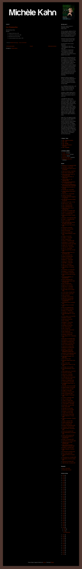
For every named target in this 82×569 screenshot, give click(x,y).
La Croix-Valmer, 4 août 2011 (68, 309)
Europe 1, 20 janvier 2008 (67, 420)
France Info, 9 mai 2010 (67, 372)
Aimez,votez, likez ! (66, 157)
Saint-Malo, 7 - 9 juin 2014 (67, 262)
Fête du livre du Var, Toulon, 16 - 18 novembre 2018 (68, 175)
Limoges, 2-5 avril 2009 (67, 390)
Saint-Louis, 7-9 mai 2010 (67, 374)
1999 (64, 506)
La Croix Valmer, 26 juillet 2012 (68, 292)
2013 (64, 487)
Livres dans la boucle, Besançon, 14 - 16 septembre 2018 (68, 182)
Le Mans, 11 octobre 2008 (67, 400)
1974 (64, 547)
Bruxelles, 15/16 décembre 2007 (68, 425)
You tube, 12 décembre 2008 (68, 397)
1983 (64, 525)
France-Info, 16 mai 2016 (67, 227)
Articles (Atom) (14, 48)
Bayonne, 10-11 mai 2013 (67, 285)
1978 (64, 540)
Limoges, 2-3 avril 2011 (67, 323)
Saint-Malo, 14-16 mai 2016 (67, 229)
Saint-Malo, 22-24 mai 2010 (67, 367)
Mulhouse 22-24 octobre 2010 (68, 347)
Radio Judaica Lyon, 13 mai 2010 (69, 371)
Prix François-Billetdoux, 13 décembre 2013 (67, 277)
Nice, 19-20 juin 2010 (66, 358)
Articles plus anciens (52, 46)
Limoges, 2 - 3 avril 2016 (67, 237)
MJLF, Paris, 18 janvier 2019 (68, 172)
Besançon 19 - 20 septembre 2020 (69, 165)
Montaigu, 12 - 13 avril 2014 (67, 271)
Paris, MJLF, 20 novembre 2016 (68, 210)
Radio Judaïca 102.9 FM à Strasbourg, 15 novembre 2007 (68, 445)
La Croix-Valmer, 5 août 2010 (68, 354)
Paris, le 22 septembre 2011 (67, 307)
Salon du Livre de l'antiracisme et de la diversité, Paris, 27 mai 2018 (69, 185)
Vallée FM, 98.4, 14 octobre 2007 (68, 462)
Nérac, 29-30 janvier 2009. (67, 393)
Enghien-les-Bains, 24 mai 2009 (68, 387)
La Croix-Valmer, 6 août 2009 (68, 381)
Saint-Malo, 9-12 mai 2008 (67, 408)
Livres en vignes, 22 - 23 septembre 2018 (67, 180)
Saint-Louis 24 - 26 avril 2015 (68, 246)
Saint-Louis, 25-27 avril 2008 (68, 409)
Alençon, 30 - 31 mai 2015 (67, 245)
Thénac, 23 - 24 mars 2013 (67, 288)
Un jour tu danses (65, 154)
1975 (64, 545)
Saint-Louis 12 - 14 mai (66, 203)
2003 (64, 503)
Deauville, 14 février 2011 (67, 334)
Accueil (31, 46)
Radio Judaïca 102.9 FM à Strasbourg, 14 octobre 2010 (68, 351)
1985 (64, 524)
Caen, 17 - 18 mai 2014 (67, 264)
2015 (64, 484)
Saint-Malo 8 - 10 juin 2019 (67, 167)
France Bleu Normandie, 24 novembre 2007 (67, 437)
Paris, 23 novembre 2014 (67, 255)
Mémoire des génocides (67, 158)
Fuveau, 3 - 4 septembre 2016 (68, 219)
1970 (64, 554)
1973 (64, 548)
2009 (64, 494)
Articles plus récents (10, 46)
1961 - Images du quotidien (67, 140)
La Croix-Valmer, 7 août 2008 (68, 403)
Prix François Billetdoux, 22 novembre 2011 (67, 300)
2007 (64, 496)
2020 (64, 478)
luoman (44, 562)
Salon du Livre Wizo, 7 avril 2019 (68, 171)
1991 (64, 515)
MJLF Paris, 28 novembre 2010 (68, 338)
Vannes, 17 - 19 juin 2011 (67, 310)
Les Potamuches (12, 27)
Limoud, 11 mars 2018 (66, 195)
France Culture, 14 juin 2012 (68, 293)
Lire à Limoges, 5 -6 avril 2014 (68, 272)
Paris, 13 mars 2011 (66, 328)
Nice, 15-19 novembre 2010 (67, 344)
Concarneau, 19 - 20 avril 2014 (68, 269)
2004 (64, 501)
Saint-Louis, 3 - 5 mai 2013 (67, 286)
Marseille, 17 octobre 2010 (67, 349)
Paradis (63, 152)
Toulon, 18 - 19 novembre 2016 (68, 212)
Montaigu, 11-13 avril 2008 (67, 411)
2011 (64, 491)
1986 (64, 522)
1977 (64, 541)
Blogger (52, 562)
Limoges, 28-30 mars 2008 (67, 412)
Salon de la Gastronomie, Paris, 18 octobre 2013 (68, 281)
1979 (64, 538)
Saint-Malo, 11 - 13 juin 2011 (68, 312)
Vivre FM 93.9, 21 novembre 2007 (69, 440)
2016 (64, 482)
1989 (64, 518)
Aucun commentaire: (23, 42)
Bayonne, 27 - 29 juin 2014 (67, 259)
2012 (64, 489)
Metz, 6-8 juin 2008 (66, 406)
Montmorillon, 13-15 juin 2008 (68, 405)
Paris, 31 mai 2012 (66, 295)
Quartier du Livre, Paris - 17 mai (68, 202)
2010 (64, 492)
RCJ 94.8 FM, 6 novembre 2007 (68, 451)
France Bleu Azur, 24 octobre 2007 (69, 457)
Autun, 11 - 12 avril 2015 (67, 248)
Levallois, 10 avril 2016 (66, 236)
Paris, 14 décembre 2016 (67, 205)
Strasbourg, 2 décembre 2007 (68, 427)
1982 (64, 527)
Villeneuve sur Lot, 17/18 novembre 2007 (67, 443)
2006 (64, 497)
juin (64, 530)
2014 (64, 485)
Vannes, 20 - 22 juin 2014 (67, 261)
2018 (64, 480)
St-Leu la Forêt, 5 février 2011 (68, 329)
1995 (64, 511)
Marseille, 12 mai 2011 (66, 317)
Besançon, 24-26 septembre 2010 (69, 353)
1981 (64, 534)
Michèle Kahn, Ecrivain (66, 469)
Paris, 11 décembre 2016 (67, 206)
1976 (64, 543)
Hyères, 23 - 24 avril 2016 (67, 232)
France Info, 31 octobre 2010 (68, 346)
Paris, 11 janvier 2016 (66, 239)
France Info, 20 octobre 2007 (68, 461)
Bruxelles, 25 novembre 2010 (68, 341)
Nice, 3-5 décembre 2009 (67, 378)
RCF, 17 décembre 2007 (67, 424)
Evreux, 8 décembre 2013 (67, 279)
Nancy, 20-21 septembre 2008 (68, 402)
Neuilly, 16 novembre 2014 (67, 256)
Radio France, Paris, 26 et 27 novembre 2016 (68, 209)
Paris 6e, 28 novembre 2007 (68, 431)
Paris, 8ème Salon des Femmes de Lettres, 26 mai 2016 (68, 223)
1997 (64, 510)
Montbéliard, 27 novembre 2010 (68, 340)
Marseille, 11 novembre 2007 (68, 447)
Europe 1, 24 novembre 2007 (68, 439)
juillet (65, 529)
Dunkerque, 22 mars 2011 (67, 325)
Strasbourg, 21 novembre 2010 (68, 343)
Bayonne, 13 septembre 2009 (68, 380)
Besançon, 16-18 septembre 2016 (69, 217)
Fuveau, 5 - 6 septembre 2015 (68, 240)
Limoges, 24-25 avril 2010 (67, 375)
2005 (64, 499)
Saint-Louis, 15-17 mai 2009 (67, 388)
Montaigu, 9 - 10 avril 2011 (67, 322)
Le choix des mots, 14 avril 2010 (68, 377)
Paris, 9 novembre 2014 (67, 258)
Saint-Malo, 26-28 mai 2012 (67, 296)
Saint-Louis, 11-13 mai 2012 (67, 298)
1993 (64, 513)
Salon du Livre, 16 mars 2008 (68, 414)
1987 (64, 520)
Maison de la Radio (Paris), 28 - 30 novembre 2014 (68, 253)
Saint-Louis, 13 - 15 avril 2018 (68, 193)
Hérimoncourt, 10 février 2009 (68, 391)
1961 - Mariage (65, 143)
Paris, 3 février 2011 (66, 331)
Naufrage (64, 156)
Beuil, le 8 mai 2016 (66, 230)
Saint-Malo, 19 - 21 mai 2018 (68, 189)
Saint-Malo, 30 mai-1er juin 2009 (68, 385)
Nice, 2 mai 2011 (65, 320)
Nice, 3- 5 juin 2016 (66, 220)
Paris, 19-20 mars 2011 (67, 326)
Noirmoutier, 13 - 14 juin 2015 (68, 242)
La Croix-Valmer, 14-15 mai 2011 (68, 316)
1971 (64, 552)
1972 (64, 550)
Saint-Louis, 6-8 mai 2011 (67, 319)
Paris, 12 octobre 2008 (66, 399)
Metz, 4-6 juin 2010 (66, 363)
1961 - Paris (64, 141)
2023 (64, 475)
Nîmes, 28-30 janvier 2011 (67, 332)
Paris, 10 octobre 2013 (66, 283)
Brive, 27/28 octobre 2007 (67, 453)
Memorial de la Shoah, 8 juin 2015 (69, 243)
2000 (64, 504)
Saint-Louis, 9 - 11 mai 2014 (67, 265)
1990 (64, 517)
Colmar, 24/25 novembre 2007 (68, 435)
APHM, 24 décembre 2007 (67, 422)
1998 (64, 508)
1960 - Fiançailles (65, 147)
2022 (64, 477)
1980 (64, 536)
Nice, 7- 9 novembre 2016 (67, 213)
